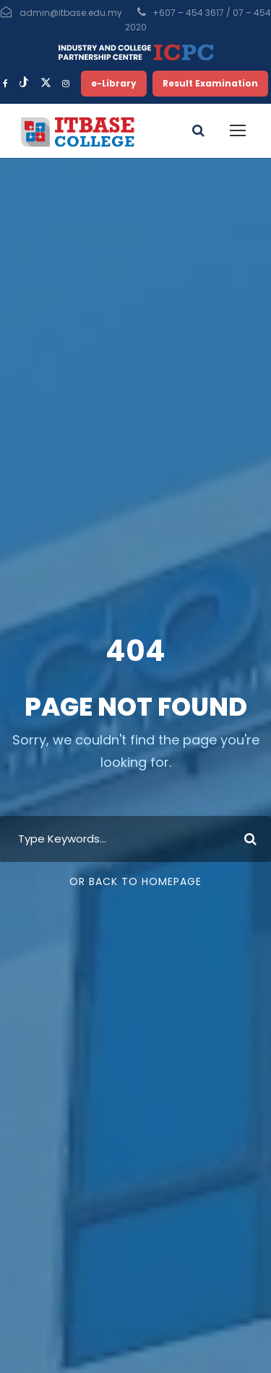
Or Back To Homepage (135, 881)
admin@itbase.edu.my (71, 12)
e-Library (114, 83)
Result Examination (210, 83)
